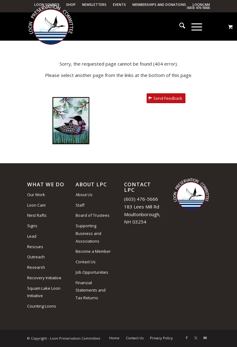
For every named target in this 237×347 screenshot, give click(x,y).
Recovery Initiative (44, 277)
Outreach (36, 257)
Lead (31, 236)
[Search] (179, 26)
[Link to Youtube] (205, 337)
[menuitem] (94, 4)
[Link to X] (196, 337)
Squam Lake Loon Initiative (43, 292)
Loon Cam (36, 205)
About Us (84, 194)
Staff (80, 205)
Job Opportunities (92, 272)
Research (36, 267)
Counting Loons (41, 306)
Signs (32, 225)
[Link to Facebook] (186, 337)
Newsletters (94, 4)
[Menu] (193, 26)
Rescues (35, 246)
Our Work (36, 194)
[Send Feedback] (166, 98)
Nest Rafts (37, 215)
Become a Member (93, 251)
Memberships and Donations (159, 4)
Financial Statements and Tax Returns (91, 290)
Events (119, 4)
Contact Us (86, 261)
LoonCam (201, 4)
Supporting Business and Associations (88, 233)
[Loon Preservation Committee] (50, 26)
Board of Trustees (93, 215)
